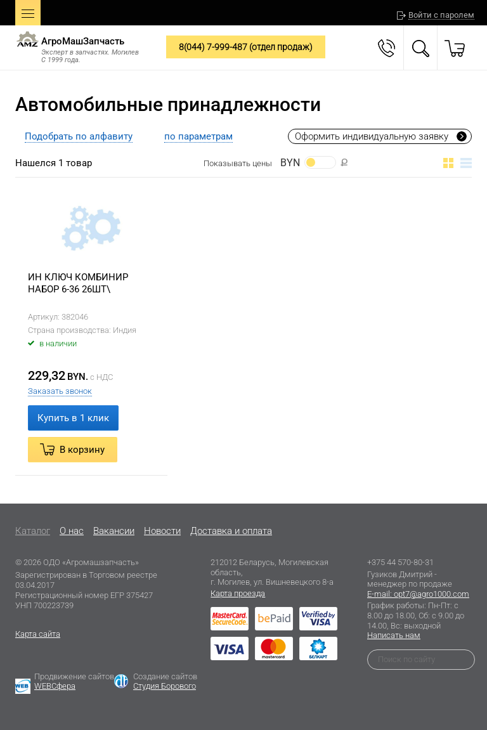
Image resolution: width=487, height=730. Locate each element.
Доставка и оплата (231, 531)
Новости (162, 531)
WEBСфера (54, 686)
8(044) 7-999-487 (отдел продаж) (246, 47)
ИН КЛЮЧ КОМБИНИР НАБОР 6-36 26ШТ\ (78, 283)
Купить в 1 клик (73, 418)
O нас (72, 531)
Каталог (32, 531)
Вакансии (113, 531)
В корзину (82, 449)
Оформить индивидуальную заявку (371, 136)
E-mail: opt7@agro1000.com (418, 594)
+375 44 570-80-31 (400, 562)
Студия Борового (164, 686)
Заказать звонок (60, 391)
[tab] (78, 135)
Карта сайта (37, 634)
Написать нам (393, 635)
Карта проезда (238, 593)
